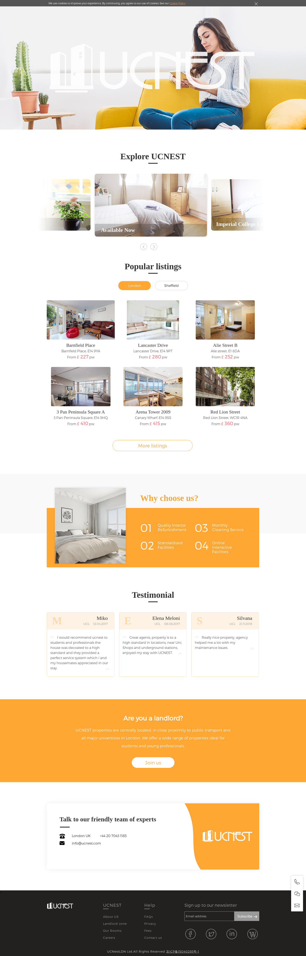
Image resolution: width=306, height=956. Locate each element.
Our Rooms (112, 930)
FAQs (148, 916)
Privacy (150, 923)
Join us (153, 762)
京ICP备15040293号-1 (182, 951)
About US (111, 916)
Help (149, 905)
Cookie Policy (177, 3)
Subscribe (244, 916)
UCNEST (112, 905)
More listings (152, 445)
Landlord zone (115, 923)
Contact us (153, 937)
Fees (148, 930)
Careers (109, 937)
